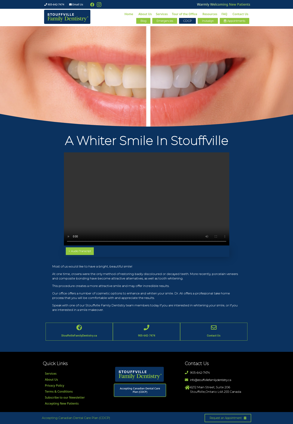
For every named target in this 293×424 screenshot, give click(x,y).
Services (162, 14)
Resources (209, 14)
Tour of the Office (184, 14)
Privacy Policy (54, 385)
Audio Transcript (80, 251)
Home (128, 14)
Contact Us (240, 14)
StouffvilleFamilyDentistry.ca (79, 335)
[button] (234, 21)
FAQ (224, 14)
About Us (145, 14)
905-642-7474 (54, 4)
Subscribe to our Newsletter (64, 397)
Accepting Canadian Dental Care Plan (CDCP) (140, 390)
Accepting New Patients (61, 403)
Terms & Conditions (59, 391)
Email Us (76, 4)
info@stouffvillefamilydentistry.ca (210, 380)
